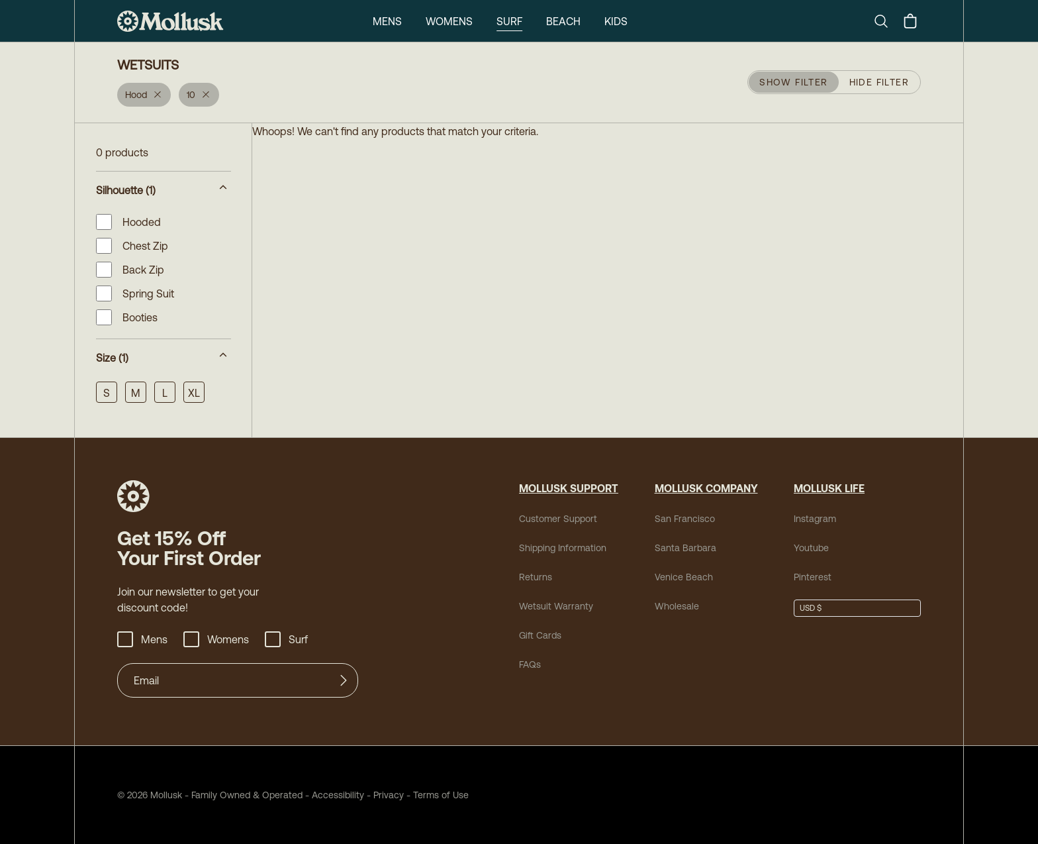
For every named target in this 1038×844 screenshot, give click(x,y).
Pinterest (812, 577)
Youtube (811, 548)
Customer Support (558, 518)
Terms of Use (441, 795)
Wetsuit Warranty (556, 606)
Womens (449, 21)
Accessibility (333, 795)
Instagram (815, 518)
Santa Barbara (685, 548)
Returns (535, 577)
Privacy (388, 795)
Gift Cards (540, 635)
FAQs (530, 664)
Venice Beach (684, 577)
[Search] (886, 21)
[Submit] (344, 680)
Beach (563, 21)
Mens (387, 21)
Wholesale (677, 606)
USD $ (811, 608)
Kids (616, 21)
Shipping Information (562, 548)
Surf (509, 21)
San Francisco (685, 518)
